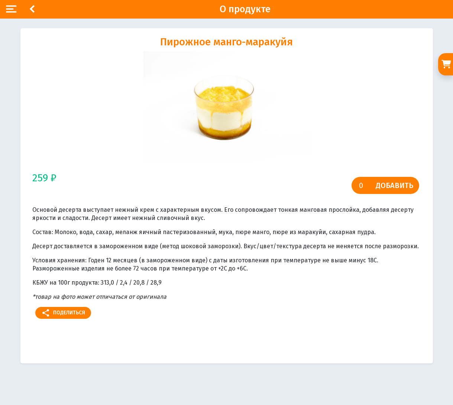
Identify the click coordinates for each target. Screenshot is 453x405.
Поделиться (63, 312)
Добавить (394, 185)
